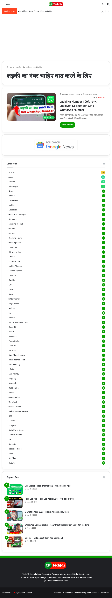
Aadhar (11, 308)
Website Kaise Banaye (18, 411)
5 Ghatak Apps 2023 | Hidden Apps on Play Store (47, 512)
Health (11, 331)
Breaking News (15, 238)
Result (11, 392)
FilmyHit (12, 425)
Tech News (13, 200)
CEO (10, 416)
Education (12, 210)
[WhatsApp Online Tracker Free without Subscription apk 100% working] (15, 528)
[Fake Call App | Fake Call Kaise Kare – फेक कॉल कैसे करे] (15, 502)
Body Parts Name (16, 430)
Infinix (11, 369)
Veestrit (11, 317)
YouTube (12, 275)
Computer (12, 219)
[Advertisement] (56, 37)
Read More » (67, 124)
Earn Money (13, 374)
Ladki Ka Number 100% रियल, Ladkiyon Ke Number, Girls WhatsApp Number (78, 106)
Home (10, 67)
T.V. (10, 313)
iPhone (11, 256)
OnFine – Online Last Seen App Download (44, 538)
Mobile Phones (15, 266)
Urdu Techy (13, 402)
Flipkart (11, 420)
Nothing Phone (15, 449)
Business (12, 336)
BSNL (10, 453)
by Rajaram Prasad (24, 593)
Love (10, 289)
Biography (12, 383)
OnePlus (12, 458)
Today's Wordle (15, 435)
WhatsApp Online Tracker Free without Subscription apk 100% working (57, 525)
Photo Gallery (14, 341)
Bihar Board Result (16, 360)
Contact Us (68, 593)
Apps (10, 177)
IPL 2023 (12, 350)
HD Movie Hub (14, 252)
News (10, 191)
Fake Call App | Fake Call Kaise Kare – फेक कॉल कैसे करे (49, 499)
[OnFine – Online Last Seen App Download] (15, 541)
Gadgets (12, 444)
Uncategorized (14, 242)
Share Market (14, 397)
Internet (11, 196)
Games (11, 228)
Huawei (11, 463)
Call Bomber (13, 388)
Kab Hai (11, 280)
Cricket (11, 233)
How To (11, 172)
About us (57, 593)
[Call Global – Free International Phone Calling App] (15, 489)
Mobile (11, 205)
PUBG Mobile (14, 261)
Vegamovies (13, 303)
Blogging (12, 378)
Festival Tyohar (15, 270)
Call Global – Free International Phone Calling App (48, 486)
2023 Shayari (14, 299)
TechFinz (12, 345)
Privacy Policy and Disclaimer (87, 593)
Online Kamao (14, 406)
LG (9, 439)
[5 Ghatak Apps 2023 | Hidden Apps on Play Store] (15, 515)
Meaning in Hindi (15, 224)
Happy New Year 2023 (18, 322)
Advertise (105, 593)
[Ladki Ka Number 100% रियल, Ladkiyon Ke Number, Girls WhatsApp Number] (31, 107)
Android (11, 181)
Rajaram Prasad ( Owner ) (72, 94)
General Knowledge (17, 214)
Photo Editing (14, 364)
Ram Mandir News (16, 355)
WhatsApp (13, 186)
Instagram (13, 247)
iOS (10, 285)
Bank (10, 294)
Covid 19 (12, 327)
